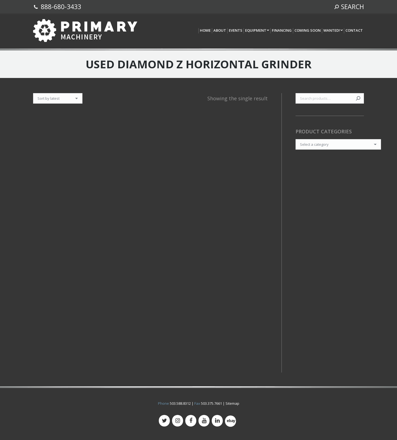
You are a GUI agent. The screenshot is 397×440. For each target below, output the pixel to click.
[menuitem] (205, 30)
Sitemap (232, 403)
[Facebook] (190, 420)
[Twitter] (164, 420)
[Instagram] (177, 420)
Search (358, 98)
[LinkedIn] (217, 420)
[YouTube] (204, 420)
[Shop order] (57, 98)
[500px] (230, 421)
